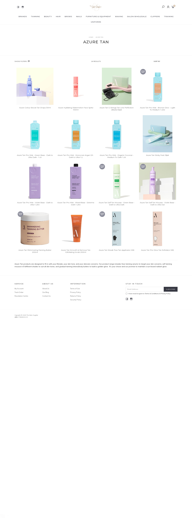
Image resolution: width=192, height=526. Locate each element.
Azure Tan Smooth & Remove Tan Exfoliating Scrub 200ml (75, 255)
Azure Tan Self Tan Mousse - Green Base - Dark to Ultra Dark (116, 207)
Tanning (35, 16)
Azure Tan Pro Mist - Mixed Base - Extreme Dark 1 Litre (75, 207)
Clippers (155, 16)
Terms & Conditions (152, 293)
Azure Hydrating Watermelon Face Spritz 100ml (75, 109)
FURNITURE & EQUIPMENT (98, 16)
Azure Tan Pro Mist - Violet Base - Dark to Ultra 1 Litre (35, 207)
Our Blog (45, 292)
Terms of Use (75, 289)
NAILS (79, 16)
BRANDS (23, 16)
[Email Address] (145, 289)
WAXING (119, 16)
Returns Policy (75, 296)
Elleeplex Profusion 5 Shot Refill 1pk (23, 516)
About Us (45, 289)
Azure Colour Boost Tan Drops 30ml (35, 108)
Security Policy (75, 300)
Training (169, 16)
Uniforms (96, 22)
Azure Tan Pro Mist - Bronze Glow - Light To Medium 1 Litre (157, 109)
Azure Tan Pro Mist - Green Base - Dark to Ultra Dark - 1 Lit (35, 160)
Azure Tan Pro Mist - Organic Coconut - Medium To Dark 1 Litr (116, 160)
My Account (19, 289)
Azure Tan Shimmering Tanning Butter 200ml (35, 255)
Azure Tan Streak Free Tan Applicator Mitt (116, 254)
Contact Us (46, 296)
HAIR (58, 16)
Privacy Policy (75, 292)
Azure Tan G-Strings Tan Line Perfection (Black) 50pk (117, 109)
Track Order (19, 292)
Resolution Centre (21, 296)
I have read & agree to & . (148, 293)
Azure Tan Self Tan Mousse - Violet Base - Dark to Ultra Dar (157, 207)
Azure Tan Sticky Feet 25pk (157, 159)
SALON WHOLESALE (137, 16)
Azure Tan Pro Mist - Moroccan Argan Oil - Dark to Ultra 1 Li (76, 160)
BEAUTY (48, 16)
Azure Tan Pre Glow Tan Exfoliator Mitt (157, 254)
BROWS (68, 16)
